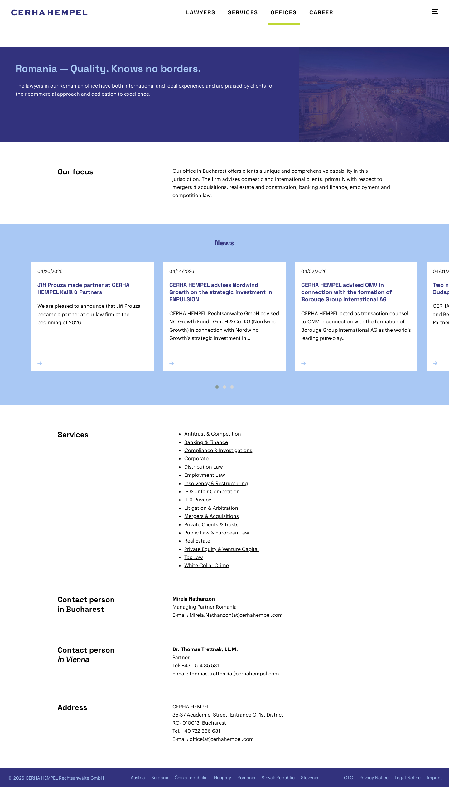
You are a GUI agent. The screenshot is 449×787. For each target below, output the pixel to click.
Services (243, 12)
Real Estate (197, 541)
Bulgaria (159, 777)
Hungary (222, 777)
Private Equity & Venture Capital (221, 549)
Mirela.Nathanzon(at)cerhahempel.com (236, 615)
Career (321, 12)
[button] (217, 387)
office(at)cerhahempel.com (222, 739)
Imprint (434, 777)
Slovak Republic (278, 777)
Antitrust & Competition (212, 434)
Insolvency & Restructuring (216, 483)
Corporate (196, 458)
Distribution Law (203, 467)
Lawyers (200, 12)
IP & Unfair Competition (212, 491)
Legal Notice (408, 777)
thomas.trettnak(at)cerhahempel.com (234, 673)
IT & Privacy (197, 499)
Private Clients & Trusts (211, 524)
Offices (284, 12)
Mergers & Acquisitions (211, 516)
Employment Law (204, 475)
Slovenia (309, 777)
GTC (348, 777)
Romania (246, 777)
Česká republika (191, 777)
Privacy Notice (374, 777)
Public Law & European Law (216, 532)
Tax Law (193, 557)
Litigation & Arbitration (211, 508)
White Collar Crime (206, 565)
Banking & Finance (206, 442)
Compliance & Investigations (218, 450)
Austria (138, 777)
